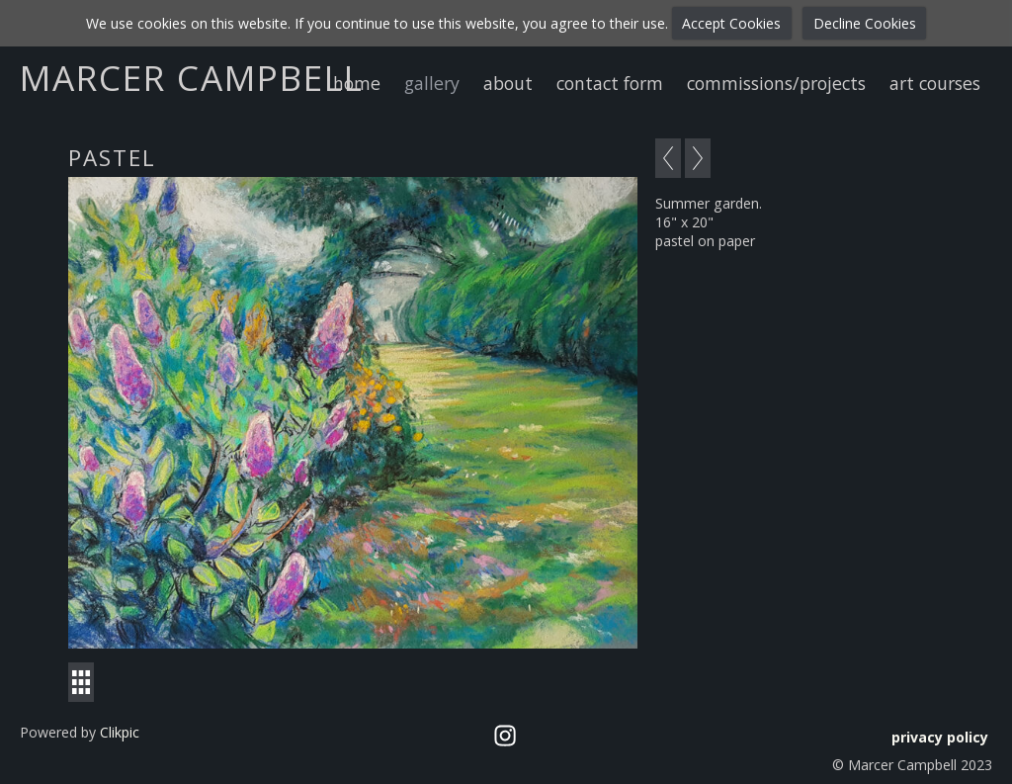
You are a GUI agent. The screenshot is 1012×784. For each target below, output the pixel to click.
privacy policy (939, 737)
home (356, 83)
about (508, 83)
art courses (934, 83)
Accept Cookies (731, 23)
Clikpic (119, 732)
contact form (609, 83)
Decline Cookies (864, 23)
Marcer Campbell (192, 77)
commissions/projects (776, 83)
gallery (432, 83)
